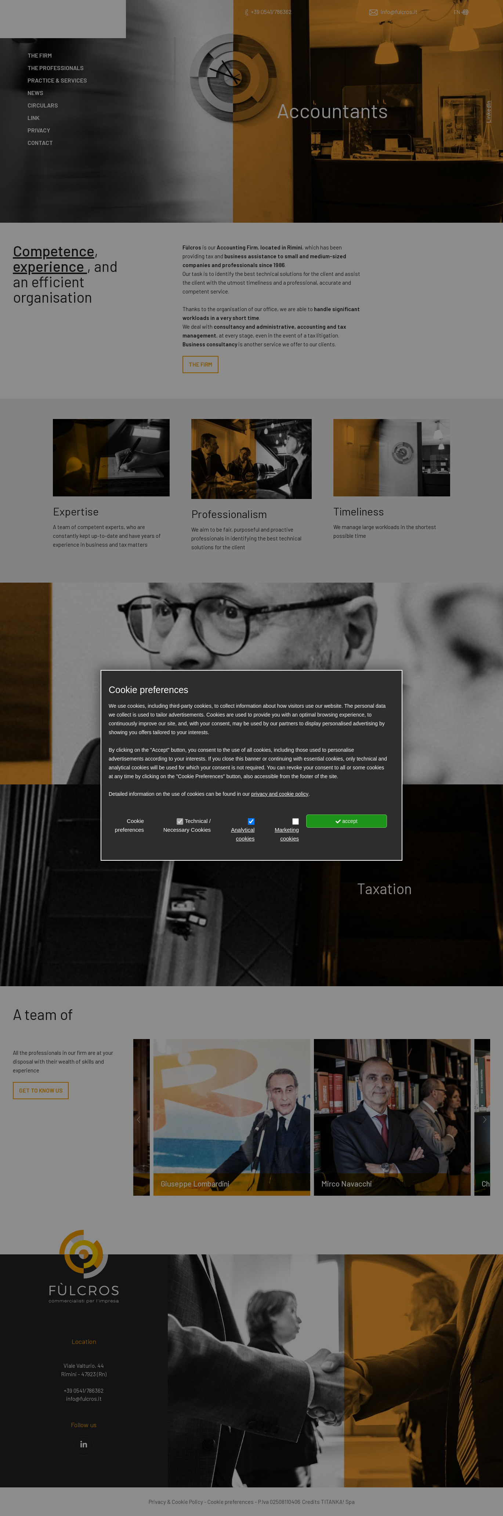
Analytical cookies (242, 834)
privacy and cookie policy (279, 794)
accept (346, 821)
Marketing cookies (287, 834)
